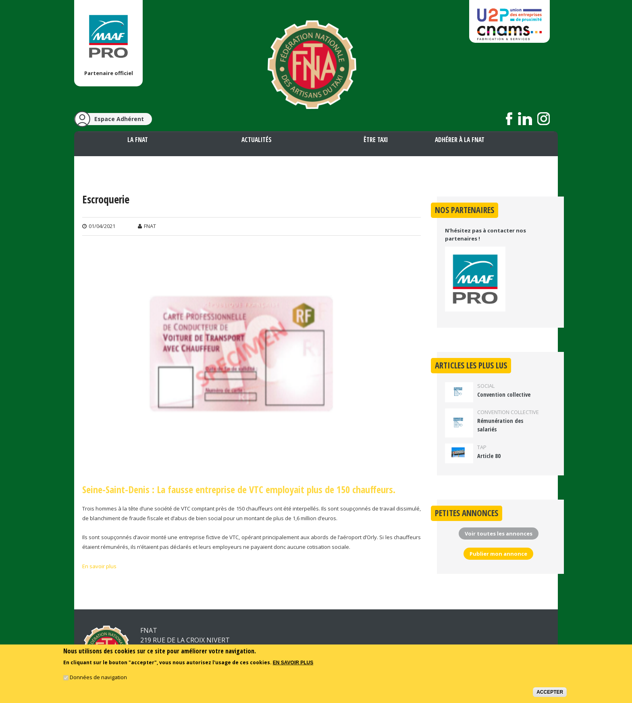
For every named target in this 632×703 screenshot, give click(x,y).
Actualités (256, 139)
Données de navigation (98, 677)
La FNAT (137, 139)
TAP (481, 447)
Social (486, 385)
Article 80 (489, 456)
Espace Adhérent (119, 119)
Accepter (549, 692)
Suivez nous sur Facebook (509, 118)
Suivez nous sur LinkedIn (525, 118)
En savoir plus (99, 566)
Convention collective (503, 394)
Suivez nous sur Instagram (543, 118)
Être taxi (376, 139)
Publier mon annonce (498, 553)
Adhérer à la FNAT (459, 139)
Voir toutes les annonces (498, 533)
